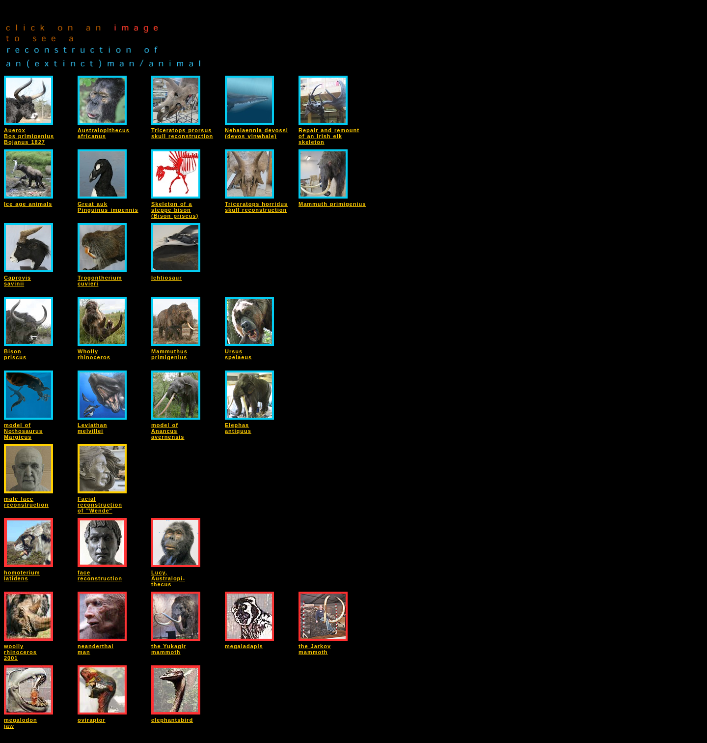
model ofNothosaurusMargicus (23, 431)
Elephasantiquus (238, 428)
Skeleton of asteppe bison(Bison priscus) (174, 210)
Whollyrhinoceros (94, 354)
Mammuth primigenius (332, 204)
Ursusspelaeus (238, 354)
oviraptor (92, 720)
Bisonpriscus (15, 354)
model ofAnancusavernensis (167, 431)
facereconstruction (100, 575)
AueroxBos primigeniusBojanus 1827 (29, 136)
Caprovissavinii (17, 280)
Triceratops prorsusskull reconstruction (182, 133)
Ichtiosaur (166, 278)
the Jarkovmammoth (315, 649)
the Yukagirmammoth (168, 649)
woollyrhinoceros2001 (20, 652)
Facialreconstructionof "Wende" (100, 505)
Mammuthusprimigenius (169, 354)
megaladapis (244, 646)
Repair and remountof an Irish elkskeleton (329, 136)
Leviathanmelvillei (92, 428)
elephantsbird (172, 720)
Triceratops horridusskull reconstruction (256, 207)
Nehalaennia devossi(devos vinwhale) (256, 133)
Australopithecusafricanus (104, 133)
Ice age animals (28, 204)
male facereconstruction (26, 502)
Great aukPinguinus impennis (108, 207)
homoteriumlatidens (22, 575)
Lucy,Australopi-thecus (168, 578)
